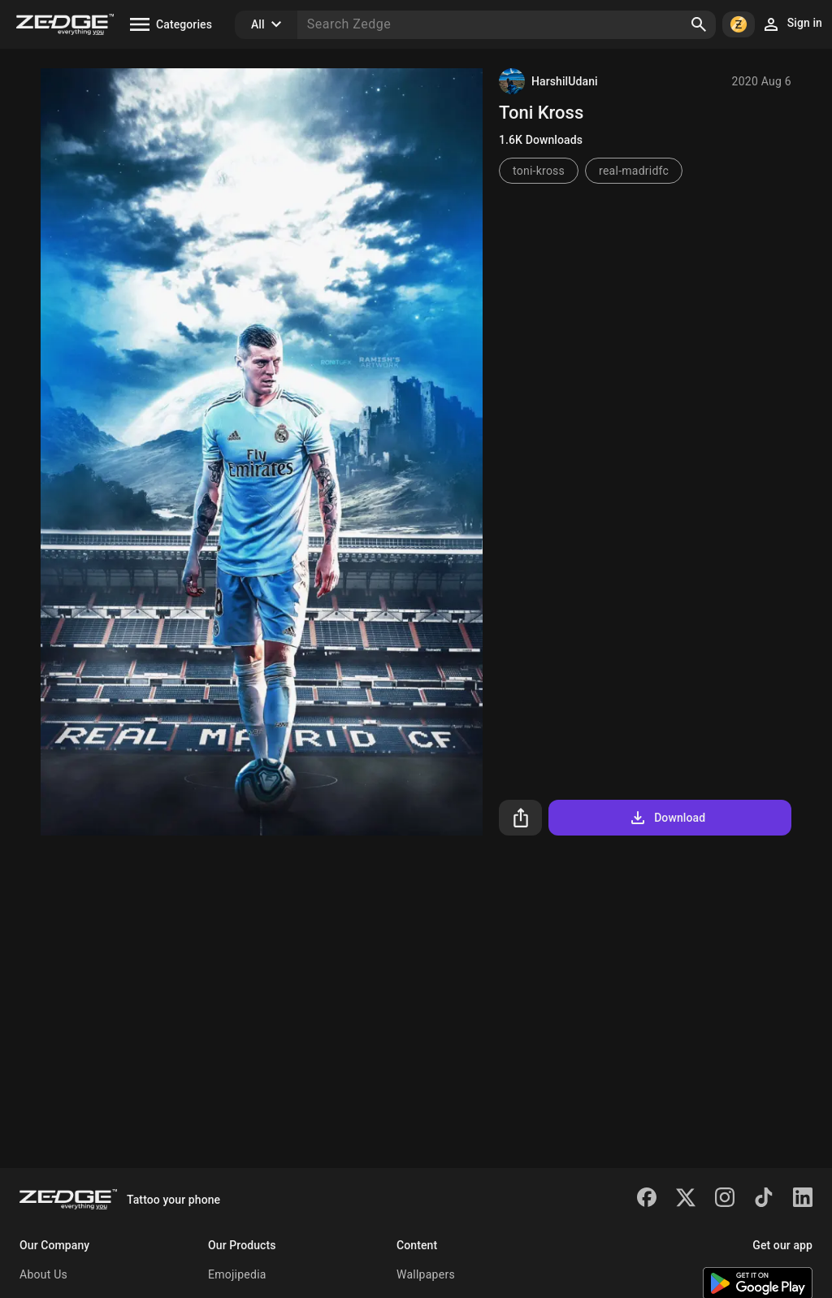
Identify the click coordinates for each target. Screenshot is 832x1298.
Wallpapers (425, 1274)
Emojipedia (237, 1274)
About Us (43, 1274)
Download (666, 817)
